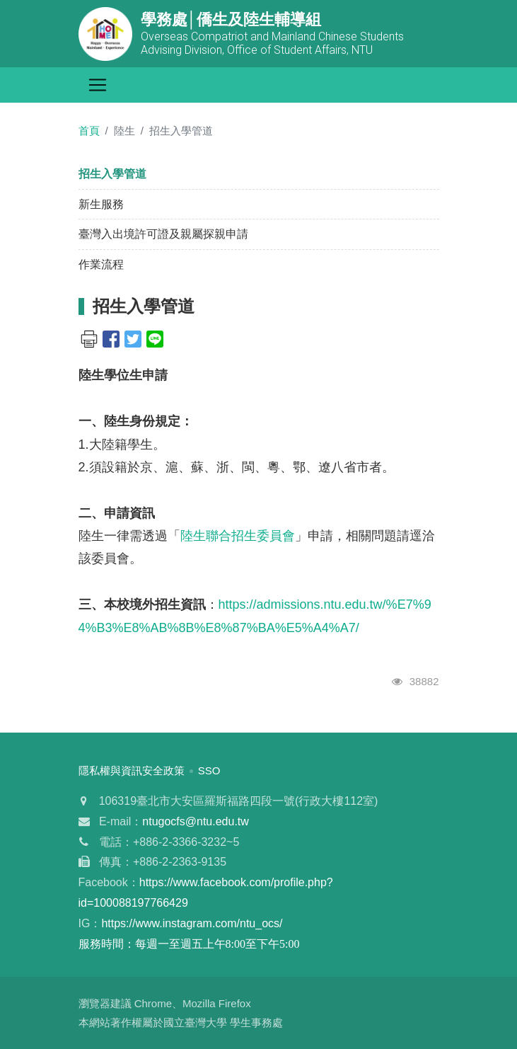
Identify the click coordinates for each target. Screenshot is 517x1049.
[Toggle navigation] (98, 84)
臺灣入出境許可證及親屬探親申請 (163, 234)
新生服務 (101, 204)
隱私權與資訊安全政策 (132, 770)
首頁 (89, 131)
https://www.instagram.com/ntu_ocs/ (191, 923)
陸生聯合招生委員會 (237, 536)
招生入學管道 (112, 174)
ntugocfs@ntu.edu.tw (195, 821)
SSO (209, 770)
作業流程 (101, 264)
